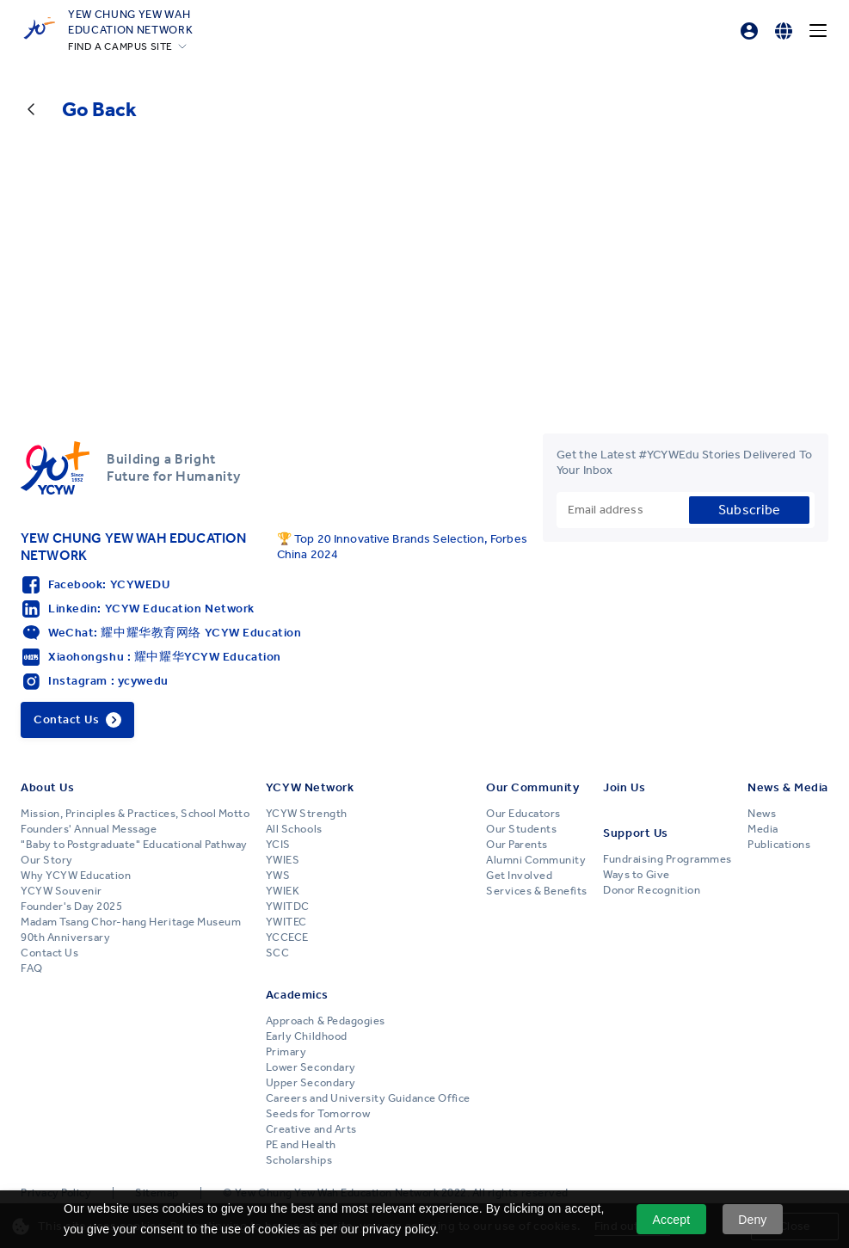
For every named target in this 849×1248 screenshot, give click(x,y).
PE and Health (301, 1145)
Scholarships (299, 1160)
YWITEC (286, 922)
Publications (778, 845)
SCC (278, 953)
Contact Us (49, 953)
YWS (278, 876)
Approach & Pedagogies (325, 1021)
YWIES (283, 860)
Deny (752, 1219)
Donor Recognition (651, 890)
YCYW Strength (307, 814)
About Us (47, 787)
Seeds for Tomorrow (318, 1114)
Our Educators (523, 814)
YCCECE (287, 937)
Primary (286, 1052)
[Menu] (818, 31)
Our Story (47, 860)
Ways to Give (636, 875)
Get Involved (519, 876)
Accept (672, 1219)
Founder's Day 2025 (71, 907)
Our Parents (517, 845)
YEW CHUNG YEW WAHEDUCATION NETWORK (130, 21)
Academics (297, 994)
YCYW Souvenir (61, 891)
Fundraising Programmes (667, 859)
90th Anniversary (65, 937)
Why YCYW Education (76, 876)
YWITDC (288, 907)
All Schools (294, 829)
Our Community (532, 787)
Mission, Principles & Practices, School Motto (135, 814)
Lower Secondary (311, 1067)
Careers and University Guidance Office (368, 1098)
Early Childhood (307, 1036)
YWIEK (283, 891)
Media (762, 829)
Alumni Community (536, 860)
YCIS (278, 845)
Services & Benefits (537, 891)
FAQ (32, 968)
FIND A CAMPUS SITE (120, 46)
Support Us (635, 833)
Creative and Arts (311, 1129)
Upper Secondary (311, 1083)
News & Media (787, 787)
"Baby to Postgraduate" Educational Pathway (134, 845)
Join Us (624, 787)
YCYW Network (310, 787)
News (761, 814)
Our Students (521, 829)
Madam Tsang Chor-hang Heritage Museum (131, 922)
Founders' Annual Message (89, 829)
